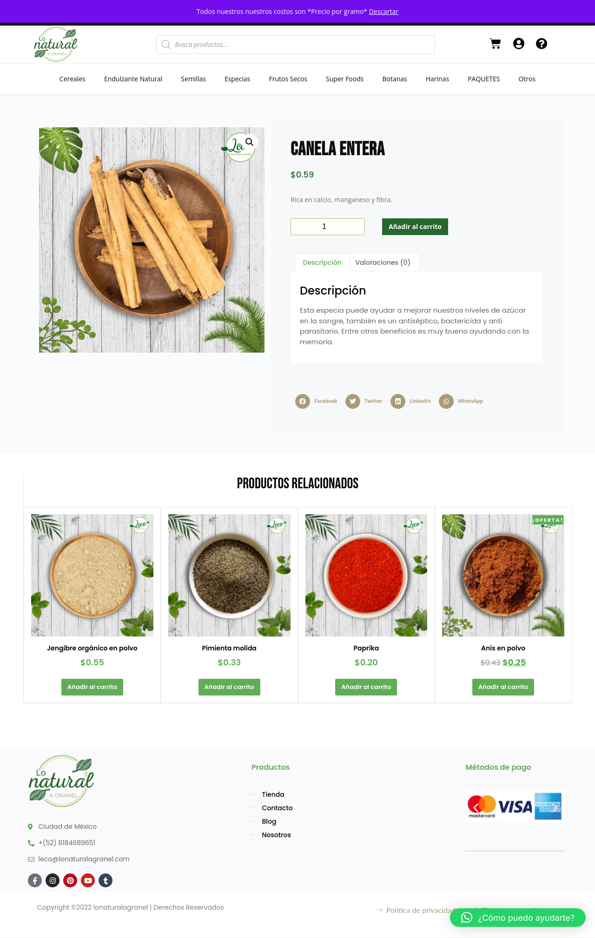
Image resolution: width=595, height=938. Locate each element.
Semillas (193, 78)
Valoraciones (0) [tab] (382, 262)
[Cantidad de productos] (328, 226)
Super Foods (345, 78)
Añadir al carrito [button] (92, 686)
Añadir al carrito (415, 226)
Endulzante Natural (133, 78)
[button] (249, 142)
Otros (527, 78)
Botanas (394, 78)
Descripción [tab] (322, 262)
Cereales (73, 78)
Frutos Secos (288, 78)
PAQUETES (484, 78)
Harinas (437, 78)
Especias (238, 78)
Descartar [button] (383, 11)
